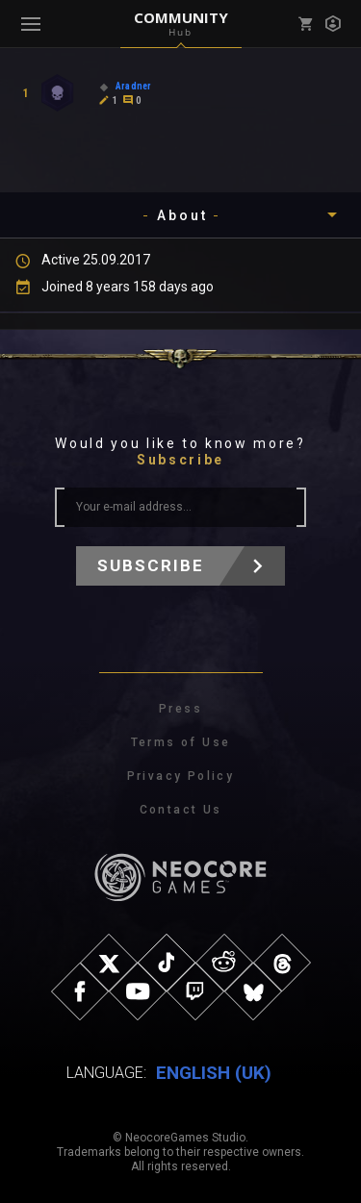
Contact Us (181, 809)
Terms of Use (181, 742)
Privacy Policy (181, 776)
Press (180, 708)
